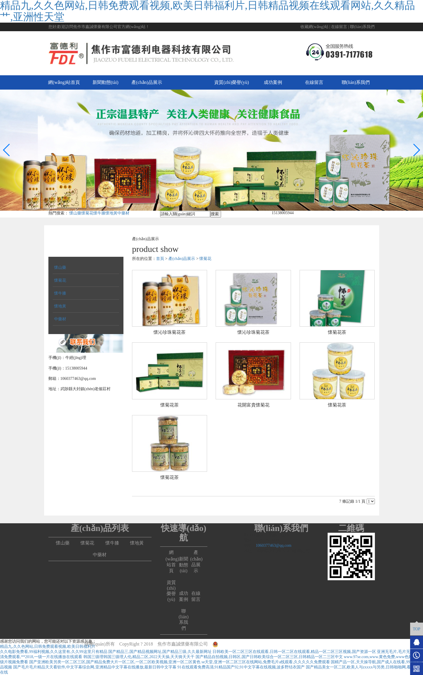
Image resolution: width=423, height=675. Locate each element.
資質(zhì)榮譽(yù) (231, 82)
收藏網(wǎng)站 (314, 27)
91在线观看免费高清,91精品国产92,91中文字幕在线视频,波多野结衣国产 (241, 667)
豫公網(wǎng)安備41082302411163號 (252, 644)
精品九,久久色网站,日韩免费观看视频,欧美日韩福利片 (47, 646)
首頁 (160, 258)
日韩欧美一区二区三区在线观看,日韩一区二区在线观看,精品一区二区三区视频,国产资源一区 (294, 652)
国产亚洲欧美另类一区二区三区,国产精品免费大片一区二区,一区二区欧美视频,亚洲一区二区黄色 (115, 662)
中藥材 (123, 213)
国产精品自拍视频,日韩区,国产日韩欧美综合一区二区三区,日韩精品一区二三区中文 (269, 657)
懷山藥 (75, 213)
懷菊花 (87, 213)
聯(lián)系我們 (362, 27)
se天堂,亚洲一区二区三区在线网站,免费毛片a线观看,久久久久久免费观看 (266, 662)
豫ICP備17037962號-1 (317, 644)
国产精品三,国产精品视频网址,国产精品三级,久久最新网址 (160, 652)
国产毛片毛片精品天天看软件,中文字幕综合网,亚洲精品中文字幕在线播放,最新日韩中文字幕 (95, 667)
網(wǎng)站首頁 (64, 82)
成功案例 (273, 82)
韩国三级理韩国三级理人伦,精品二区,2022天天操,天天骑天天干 (139, 657)
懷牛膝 (99, 213)
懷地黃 (111, 213)
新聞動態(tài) (106, 82)
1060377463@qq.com (274, 545)
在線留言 (339, 27)
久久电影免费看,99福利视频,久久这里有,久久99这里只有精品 (53, 652)
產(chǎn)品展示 (146, 82)
